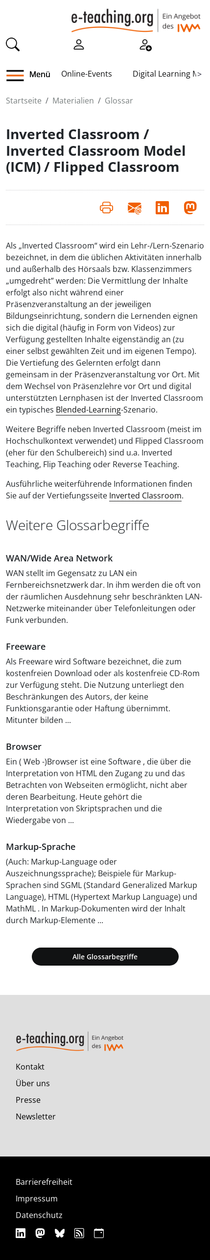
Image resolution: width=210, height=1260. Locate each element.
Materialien (73, 100)
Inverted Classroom (145, 495)
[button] (19, 75)
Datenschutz (39, 1215)
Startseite (24, 100)
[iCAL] (99, 1232)
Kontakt (30, 1066)
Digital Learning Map (171, 73)
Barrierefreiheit (44, 1182)
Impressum (37, 1198)
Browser (24, 746)
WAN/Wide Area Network (59, 558)
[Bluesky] (61, 1232)
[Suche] (13, 43)
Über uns (33, 1083)
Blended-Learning (88, 409)
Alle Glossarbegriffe (105, 956)
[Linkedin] (22, 1232)
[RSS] (80, 1232)
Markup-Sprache (40, 846)
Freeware (26, 646)
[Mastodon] (41, 1232)
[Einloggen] (79, 43)
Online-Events (86, 73)
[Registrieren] (145, 43)
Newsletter (36, 1116)
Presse (28, 1100)
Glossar (119, 100)
